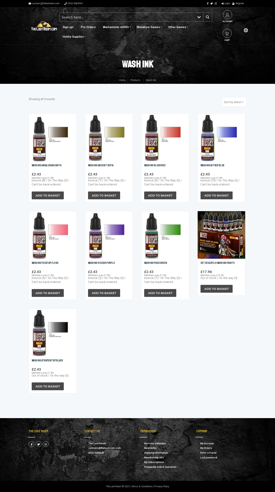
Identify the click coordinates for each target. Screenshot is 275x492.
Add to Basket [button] (48, 195)
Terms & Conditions (142, 486)
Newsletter (150, 448)
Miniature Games (148, 27)
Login (226, 3)
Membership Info (154, 457)
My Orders (206, 448)
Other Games (177, 27)
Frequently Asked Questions (160, 466)
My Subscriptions (154, 462)
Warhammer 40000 (116, 27)
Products (136, 80)
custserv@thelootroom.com (44, 3)
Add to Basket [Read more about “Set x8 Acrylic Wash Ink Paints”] (216, 289)
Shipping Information (156, 452)
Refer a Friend (208, 452)
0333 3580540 (73, 3)
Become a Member (155, 443)
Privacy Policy (161, 486)
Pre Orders (88, 27)
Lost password (208, 457)
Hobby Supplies (73, 36)
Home (122, 80)
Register (238, 3)
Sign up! (68, 27)
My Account (207, 443)
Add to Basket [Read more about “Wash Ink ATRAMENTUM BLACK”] (48, 386)
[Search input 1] (127, 17)
